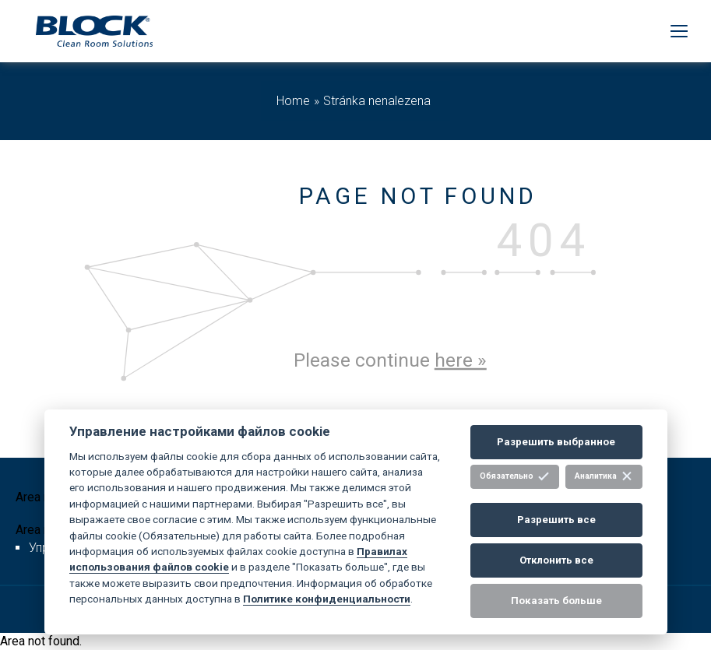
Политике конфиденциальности (326, 598)
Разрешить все (556, 519)
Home (293, 100)
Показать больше (556, 600)
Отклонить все (556, 560)
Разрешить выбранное (556, 442)
